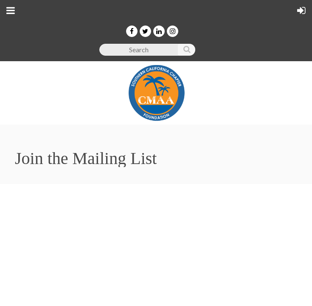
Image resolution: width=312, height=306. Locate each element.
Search (186, 51)
